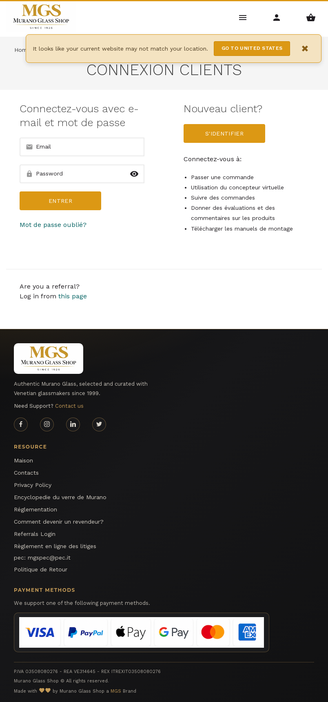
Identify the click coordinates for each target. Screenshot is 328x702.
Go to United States (252, 48)
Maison (23, 460)
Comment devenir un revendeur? (59, 521)
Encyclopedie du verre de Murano (60, 497)
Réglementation (35, 509)
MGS (116, 691)
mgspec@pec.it (49, 557)
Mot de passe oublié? (53, 225)
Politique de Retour (40, 569)
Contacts (26, 472)
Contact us (69, 406)
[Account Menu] (277, 17)
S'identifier (224, 133)
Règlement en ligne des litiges (55, 546)
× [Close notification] (305, 48)
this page (72, 296)
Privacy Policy (32, 485)
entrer (60, 201)
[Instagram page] (47, 424)
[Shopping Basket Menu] (311, 17)
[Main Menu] (243, 17)
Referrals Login (34, 534)
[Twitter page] (99, 424)
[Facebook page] (21, 424)
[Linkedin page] (73, 424)
